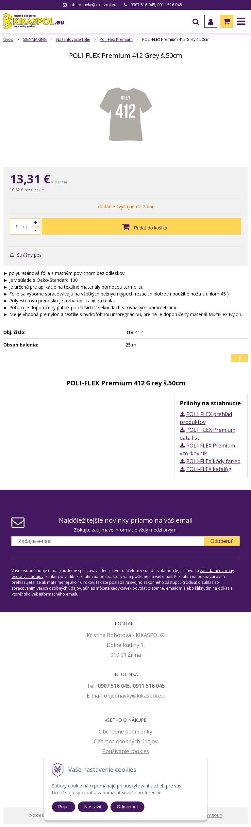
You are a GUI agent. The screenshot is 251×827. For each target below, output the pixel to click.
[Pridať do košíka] (141, 226)
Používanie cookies (125, 751)
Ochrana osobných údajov (126, 741)
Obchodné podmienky (125, 731)
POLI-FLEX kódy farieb (213, 461)
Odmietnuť (127, 806)
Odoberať (221, 541)
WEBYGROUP (210, 815)
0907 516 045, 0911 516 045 (156, 5)
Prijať (63, 806)
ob (107, 695)
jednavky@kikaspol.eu (137, 695)
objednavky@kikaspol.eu (93, 5)
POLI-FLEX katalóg (208, 469)
